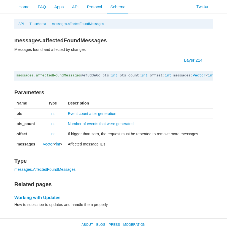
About (87, 225)
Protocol (94, 6)
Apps (59, 6)
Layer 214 (196, 60)
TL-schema (37, 24)
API (75, 6)
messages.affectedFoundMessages (78, 24)
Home (23, 6)
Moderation (134, 225)
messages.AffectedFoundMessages (44, 169)
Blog (100, 225)
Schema (117, 6)
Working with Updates (37, 197)
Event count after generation (92, 113)
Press (114, 225)
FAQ (42, 6)
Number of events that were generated (101, 124)
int (114, 75)
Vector (199, 75)
